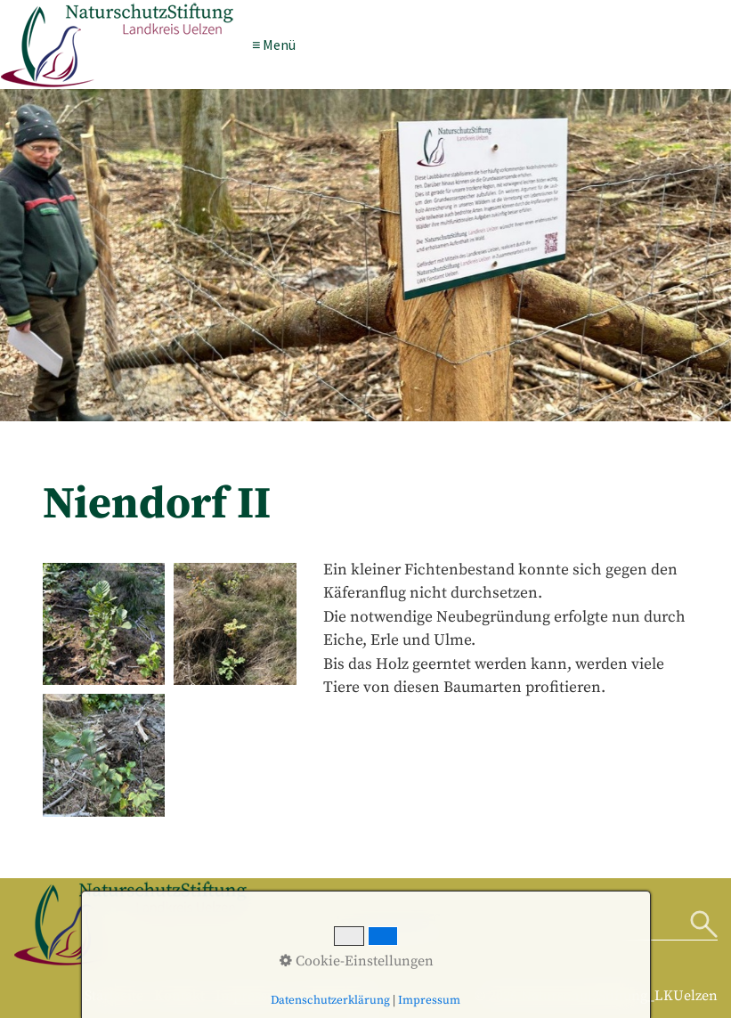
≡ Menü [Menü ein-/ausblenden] (274, 44)
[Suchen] (704, 925)
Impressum (251, 996)
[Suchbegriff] (523, 925)
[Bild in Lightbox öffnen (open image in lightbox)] (104, 624)
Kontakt (179, 996)
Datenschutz (337, 996)
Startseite (114, 996)
